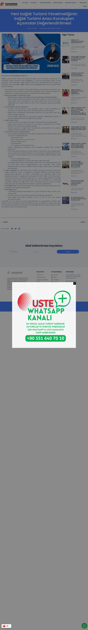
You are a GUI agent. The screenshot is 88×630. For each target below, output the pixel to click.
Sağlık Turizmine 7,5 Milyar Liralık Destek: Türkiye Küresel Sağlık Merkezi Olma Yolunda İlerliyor (78, 145)
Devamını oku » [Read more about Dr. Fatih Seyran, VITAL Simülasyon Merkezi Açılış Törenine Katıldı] (74, 209)
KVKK (38, 294)
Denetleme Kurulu (42, 287)
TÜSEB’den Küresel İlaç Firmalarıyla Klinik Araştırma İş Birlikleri (77, 74)
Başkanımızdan (41, 277)
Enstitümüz (40, 275)
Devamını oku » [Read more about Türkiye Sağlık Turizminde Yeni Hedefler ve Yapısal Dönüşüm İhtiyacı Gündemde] (74, 68)
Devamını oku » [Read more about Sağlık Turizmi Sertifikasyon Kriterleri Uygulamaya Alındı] (74, 51)
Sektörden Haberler (45, 2)
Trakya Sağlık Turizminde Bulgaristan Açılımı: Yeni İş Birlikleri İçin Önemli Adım (78, 128)
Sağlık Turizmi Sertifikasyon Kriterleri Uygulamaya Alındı (77, 41)
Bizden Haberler (58, 2)
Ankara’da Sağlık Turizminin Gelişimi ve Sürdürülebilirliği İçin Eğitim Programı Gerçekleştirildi (77, 164)
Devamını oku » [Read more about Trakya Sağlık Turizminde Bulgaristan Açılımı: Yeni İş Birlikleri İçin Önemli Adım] (74, 138)
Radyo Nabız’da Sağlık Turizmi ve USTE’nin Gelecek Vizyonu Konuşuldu (77, 183)
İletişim (85, 6)
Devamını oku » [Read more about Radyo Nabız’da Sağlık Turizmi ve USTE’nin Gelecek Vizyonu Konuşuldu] (74, 192)
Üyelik (38, 292)
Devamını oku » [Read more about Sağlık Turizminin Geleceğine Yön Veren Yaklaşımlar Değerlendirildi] (74, 102)
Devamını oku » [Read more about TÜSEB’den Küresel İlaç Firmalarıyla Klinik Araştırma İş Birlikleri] (74, 84)
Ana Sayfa (25, 2)
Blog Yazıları (83, 2)
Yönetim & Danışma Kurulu (42, 280)
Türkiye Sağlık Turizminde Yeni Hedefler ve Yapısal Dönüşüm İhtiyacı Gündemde (78, 58)
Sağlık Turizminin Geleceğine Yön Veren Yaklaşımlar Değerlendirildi (77, 92)
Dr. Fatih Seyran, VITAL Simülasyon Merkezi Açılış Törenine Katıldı (78, 198)
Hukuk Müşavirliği (41, 290)
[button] (12, 229)
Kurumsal (34, 2)
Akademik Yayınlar (71, 2)
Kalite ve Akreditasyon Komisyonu (43, 284)
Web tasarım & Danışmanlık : (44, 305)
